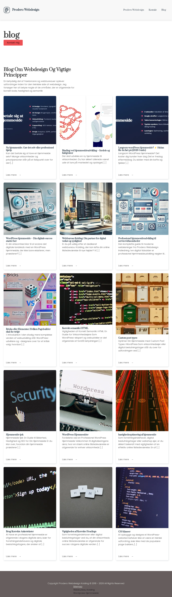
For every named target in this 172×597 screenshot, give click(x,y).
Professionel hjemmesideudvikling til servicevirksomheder (137, 240)
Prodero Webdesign (133, 9)
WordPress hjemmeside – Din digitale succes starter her (29, 240)
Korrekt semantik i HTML (75, 328)
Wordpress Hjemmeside (86, 593)
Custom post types (127, 338)
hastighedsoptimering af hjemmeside (137, 434)
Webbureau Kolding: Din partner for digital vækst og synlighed (84, 240)
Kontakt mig (13, 42)
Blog (163, 9)
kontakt (153, 9)
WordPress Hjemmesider (75, 434)
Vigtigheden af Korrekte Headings (79, 531)
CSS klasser (124, 531)
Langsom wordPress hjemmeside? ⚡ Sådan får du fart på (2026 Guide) (141, 149)
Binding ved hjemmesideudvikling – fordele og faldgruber (86, 152)
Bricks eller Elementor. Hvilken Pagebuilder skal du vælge (28, 330)
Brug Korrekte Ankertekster (20, 531)
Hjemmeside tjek (14, 434)
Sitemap (77, 586)
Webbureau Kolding (84, 590)
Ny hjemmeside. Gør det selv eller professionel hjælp (30, 149)
